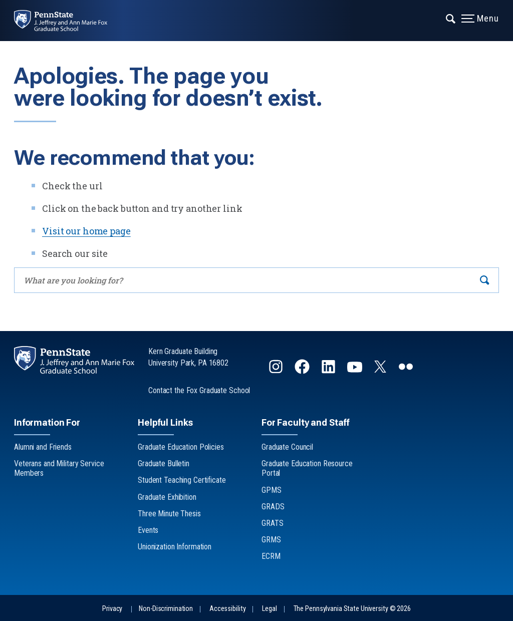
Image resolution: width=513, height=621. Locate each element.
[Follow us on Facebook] (303, 371)
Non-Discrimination (166, 608)
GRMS (271, 539)
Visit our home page (86, 231)
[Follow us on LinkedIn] (329, 371)
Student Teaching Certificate (182, 480)
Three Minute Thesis (169, 513)
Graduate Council (287, 447)
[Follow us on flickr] (406, 371)
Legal (269, 608)
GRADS (273, 506)
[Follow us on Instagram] (277, 371)
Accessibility (227, 608)
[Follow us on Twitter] (381, 369)
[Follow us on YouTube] (355, 371)
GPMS (272, 490)
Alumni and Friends (43, 447)
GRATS (272, 523)
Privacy (112, 608)
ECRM (271, 556)
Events (148, 530)
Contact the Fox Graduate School (199, 390)
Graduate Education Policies (181, 447)
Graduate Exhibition (167, 497)
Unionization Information (174, 546)
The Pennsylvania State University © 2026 (352, 608)
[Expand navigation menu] (451, 17)
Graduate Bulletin (163, 463)
